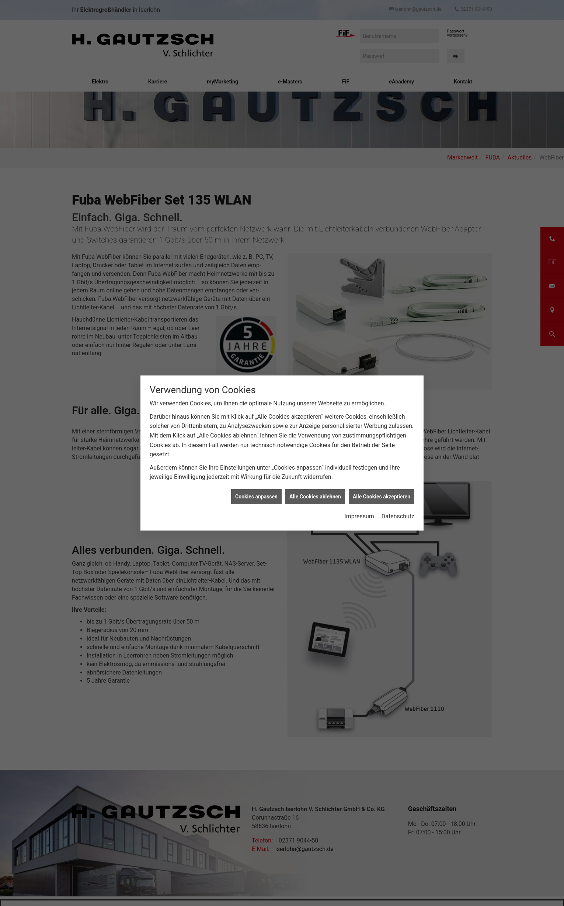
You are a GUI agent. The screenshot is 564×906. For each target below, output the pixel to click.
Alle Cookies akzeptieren (381, 491)
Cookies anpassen (256, 491)
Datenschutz (398, 511)
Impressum (359, 511)
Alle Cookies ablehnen (315, 491)
